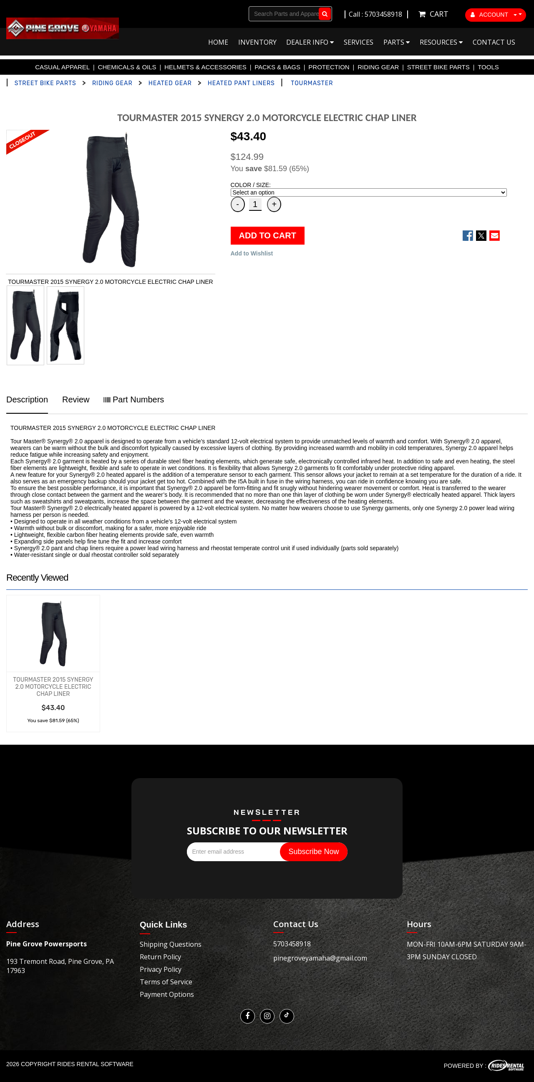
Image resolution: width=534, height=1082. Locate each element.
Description (27, 399)
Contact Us (494, 42)
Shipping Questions (171, 944)
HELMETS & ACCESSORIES (205, 67)
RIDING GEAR (378, 67)
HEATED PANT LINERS (241, 83)
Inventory (257, 42)
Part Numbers (133, 399)
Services (358, 42)
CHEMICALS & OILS (127, 67)
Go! (323, 14)
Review (76, 399)
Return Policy (160, 957)
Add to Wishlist (252, 253)
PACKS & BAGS (277, 67)
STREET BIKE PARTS (438, 67)
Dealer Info (310, 42)
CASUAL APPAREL (62, 67)
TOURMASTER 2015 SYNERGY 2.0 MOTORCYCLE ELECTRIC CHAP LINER (53, 687)
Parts (396, 42)
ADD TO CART (267, 235)
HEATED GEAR (170, 83)
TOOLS (488, 67)
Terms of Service (166, 982)
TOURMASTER (312, 83)
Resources (441, 42)
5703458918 (292, 943)
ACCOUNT (494, 14)
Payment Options (167, 994)
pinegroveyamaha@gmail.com (320, 958)
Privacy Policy (160, 969)
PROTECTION (328, 67)
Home (218, 42)
